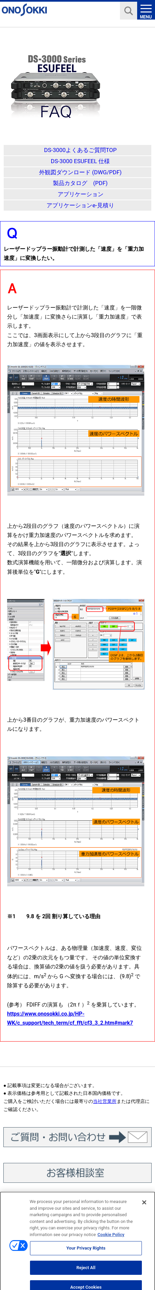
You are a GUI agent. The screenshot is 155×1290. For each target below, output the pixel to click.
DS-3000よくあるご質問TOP (80, 150)
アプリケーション (80, 194)
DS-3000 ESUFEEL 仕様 (80, 161)
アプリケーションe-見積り (80, 205)
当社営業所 (105, 1101)
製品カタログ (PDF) (80, 183)
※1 (11, 916)
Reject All (86, 1270)
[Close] (144, 1206)
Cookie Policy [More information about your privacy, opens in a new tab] (110, 1237)
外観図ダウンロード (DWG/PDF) (80, 172)
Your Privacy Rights (85, 1251)
